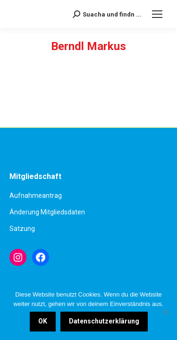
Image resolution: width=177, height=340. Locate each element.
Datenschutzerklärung (104, 321)
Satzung (22, 228)
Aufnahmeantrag (35, 195)
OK (42, 321)
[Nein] (165, 311)
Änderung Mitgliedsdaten (47, 212)
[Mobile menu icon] (157, 14)
